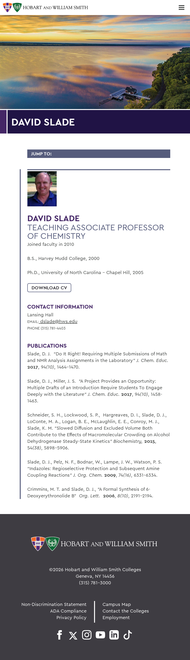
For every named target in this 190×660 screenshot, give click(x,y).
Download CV (49, 288)
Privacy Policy (71, 617)
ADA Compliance (68, 611)
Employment (116, 617)
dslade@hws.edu (58, 321)
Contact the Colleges (126, 611)
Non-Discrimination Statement (54, 604)
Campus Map (117, 604)
